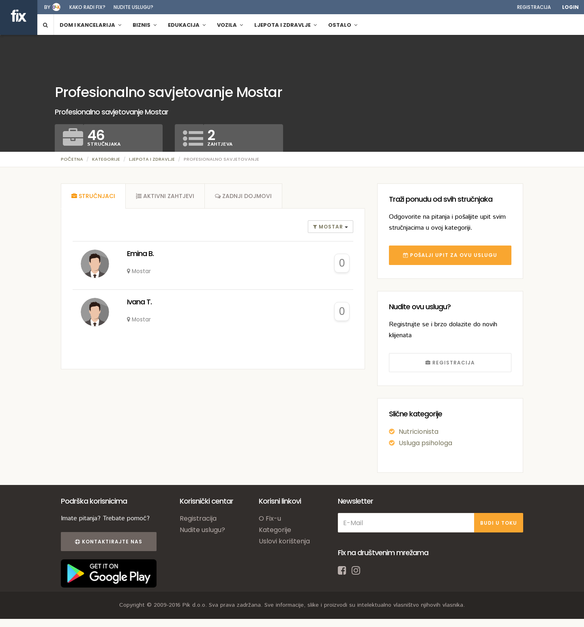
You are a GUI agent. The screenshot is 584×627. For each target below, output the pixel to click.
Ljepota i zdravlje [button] (285, 25)
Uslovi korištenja (284, 541)
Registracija (534, 7)
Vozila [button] (230, 25)
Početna (72, 159)
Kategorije (106, 159)
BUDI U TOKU (498, 522)
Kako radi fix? (87, 7)
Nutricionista (418, 431)
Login (570, 7)
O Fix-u (270, 518)
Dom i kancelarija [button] (90, 25)
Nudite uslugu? (133, 7)
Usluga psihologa (425, 443)
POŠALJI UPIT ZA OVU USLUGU (450, 255)
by (47, 7)
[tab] (93, 196)
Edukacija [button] (187, 25)
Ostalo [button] (342, 25)
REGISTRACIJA (450, 362)
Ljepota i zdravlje (152, 159)
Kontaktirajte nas (108, 541)
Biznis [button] (145, 25)
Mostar (329, 226)
